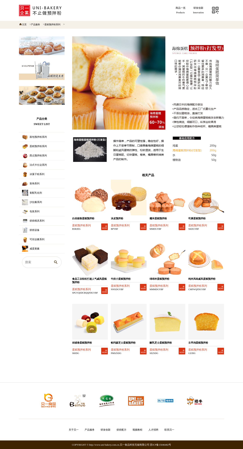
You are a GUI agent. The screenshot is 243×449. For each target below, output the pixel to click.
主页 (24, 24)
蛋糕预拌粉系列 (52, 24)
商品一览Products (180, 10)
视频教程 (137, 429)
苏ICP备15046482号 (160, 444)
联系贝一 (169, 429)
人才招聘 (153, 429)
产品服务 (35, 24)
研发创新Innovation (198, 10)
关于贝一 (74, 429)
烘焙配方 (121, 429)
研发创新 (105, 429)
